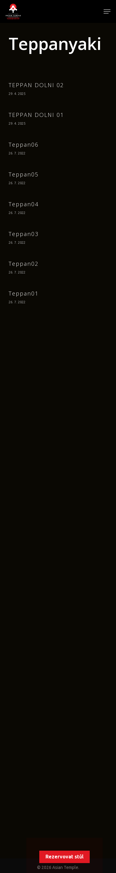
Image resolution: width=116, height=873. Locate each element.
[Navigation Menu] (107, 11)
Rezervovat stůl (64, 856)
